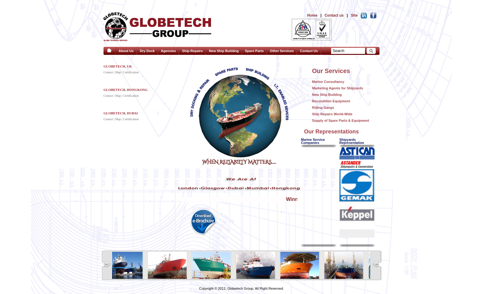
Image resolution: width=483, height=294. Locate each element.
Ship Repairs (192, 51)
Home (312, 15)
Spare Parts (254, 51)
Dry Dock (147, 51)
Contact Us (309, 51)
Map (118, 72)
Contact (108, 72)
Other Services (282, 51)
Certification (131, 72)
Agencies (168, 51)
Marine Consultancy (328, 82)
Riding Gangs (323, 107)
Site (354, 15)
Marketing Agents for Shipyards (337, 88)
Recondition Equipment (331, 101)
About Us (126, 51)
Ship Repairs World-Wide (332, 114)
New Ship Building (224, 51)
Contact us (334, 15)
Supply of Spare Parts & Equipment (340, 120)
